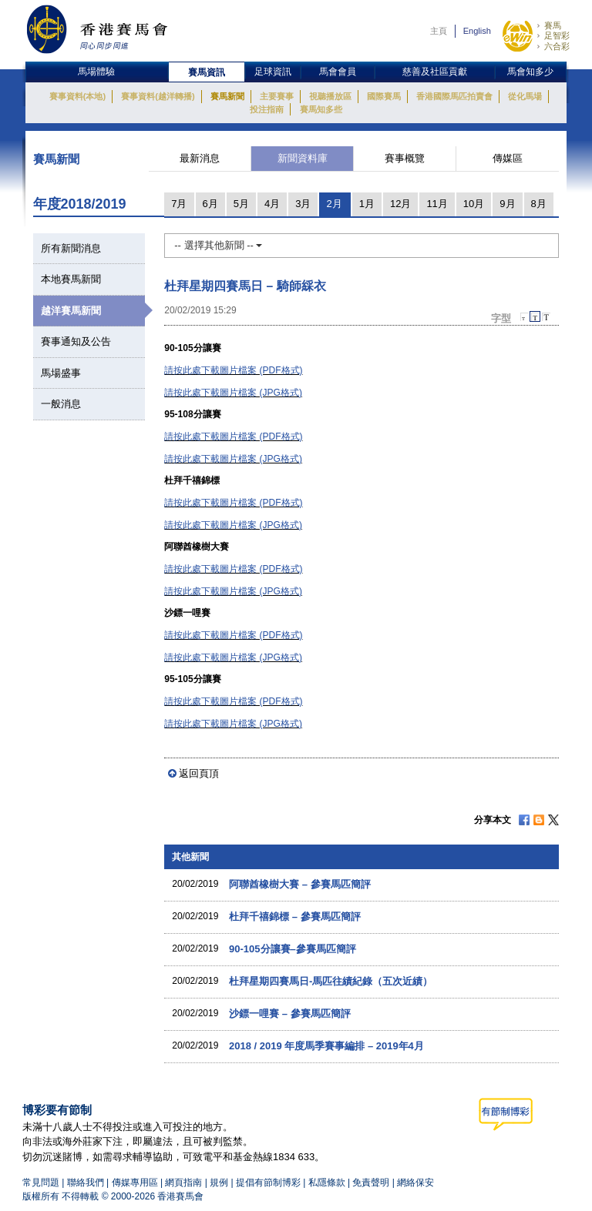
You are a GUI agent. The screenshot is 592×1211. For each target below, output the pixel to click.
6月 (210, 203)
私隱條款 (326, 1182)
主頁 (438, 30)
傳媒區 (508, 158)
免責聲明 (370, 1182)
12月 (400, 203)
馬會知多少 (530, 71)
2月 (333, 203)
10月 (473, 203)
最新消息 (200, 158)
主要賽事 (277, 96)
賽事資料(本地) (77, 96)
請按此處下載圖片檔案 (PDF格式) (233, 370)
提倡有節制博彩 (268, 1182)
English (477, 30)
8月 (539, 203)
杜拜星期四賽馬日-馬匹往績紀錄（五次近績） (330, 981)
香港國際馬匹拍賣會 (454, 96)
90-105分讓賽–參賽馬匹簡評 (292, 949)
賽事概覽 (405, 158)
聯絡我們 (85, 1182)
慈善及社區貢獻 (434, 71)
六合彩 (557, 46)
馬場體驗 (96, 71)
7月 (179, 203)
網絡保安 (415, 1182)
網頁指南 (183, 1182)
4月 (272, 203)
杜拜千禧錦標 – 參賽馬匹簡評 (294, 916)
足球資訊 (272, 71)
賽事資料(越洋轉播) (157, 96)
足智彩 (557, 35)
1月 (367, 203)
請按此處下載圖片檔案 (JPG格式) (233, 392)
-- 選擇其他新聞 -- (218, 245)
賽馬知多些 (321, 109)
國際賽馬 (384, 96)
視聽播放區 (330, 96)
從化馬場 (525, 96)
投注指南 (267, 109)
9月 (507, 203)
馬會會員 (337, 71)
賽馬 (552, 25)
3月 (303, 203)
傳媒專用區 (135, 1182)
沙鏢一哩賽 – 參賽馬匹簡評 (289, 1013)
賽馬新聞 (227, 96)
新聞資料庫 (303, 158)
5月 (241, 203)
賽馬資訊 (206, 72)
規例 (220, 1182)
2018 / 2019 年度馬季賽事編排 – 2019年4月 (326, 1046)
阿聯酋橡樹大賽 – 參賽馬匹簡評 (299, 884)
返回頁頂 (199, 773)
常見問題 (40, 1182)
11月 (436, 203)
